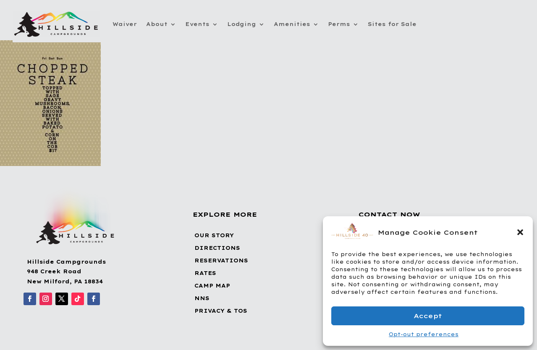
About (157, 24)
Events (197, 24)
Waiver (125, 24)
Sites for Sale (392, 24)
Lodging (241, 24)
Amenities (292, 24)
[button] (520, 232)
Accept (428, 316)
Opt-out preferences (423, 334)
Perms (339, 24)
